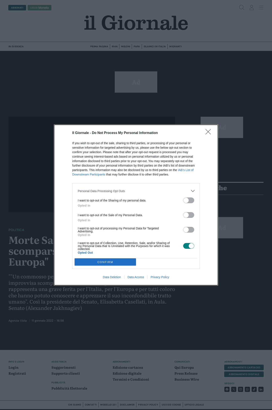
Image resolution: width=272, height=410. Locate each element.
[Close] (209, 133)
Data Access (136, 277)
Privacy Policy (160, 277)
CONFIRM (105, 262)
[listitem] (136, 191)
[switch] (188, 200)
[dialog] (136, 205)
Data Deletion (112, 277)
